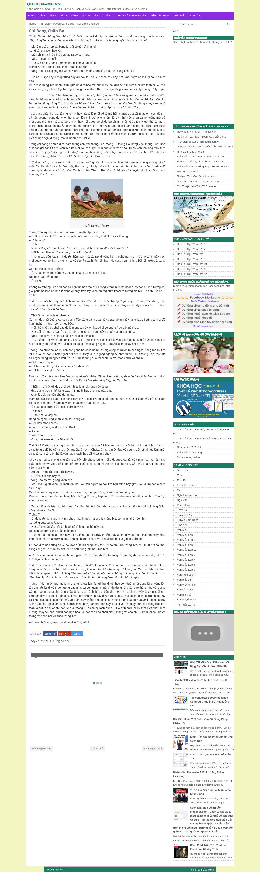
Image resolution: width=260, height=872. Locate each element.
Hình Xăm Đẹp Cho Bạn (191, 151)
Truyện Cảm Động (187, 519)
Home (31, 15)
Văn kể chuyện (185, 589)
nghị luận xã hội (186, 604)
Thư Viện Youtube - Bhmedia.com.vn (198, 141)
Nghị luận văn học (187, 495)
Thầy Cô (182, 509)
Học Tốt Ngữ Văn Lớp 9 (191, 259)
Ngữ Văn (182, 500)
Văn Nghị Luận (185, 574)
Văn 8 (63, 15)
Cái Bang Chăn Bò (46, 31)
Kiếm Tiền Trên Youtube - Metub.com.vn (200, 156)
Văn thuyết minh (186, 599)
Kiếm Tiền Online (160, 15)
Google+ (64, 634)
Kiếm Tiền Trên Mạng (189, 452)
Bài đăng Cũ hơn (153, 748)
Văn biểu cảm (185, 579)
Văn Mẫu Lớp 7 (186, 559)
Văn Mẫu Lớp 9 (186, 569)
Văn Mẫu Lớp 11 (186, 544)
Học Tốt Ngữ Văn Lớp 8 (191, 254)
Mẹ (179, 490)
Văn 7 (53, 15)
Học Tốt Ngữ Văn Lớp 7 (191, 249)
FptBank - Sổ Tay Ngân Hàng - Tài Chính (201, 161)
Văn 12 (110, 15)
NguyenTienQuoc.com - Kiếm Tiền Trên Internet (205, 146)
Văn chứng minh (186, 584)
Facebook (50, 634)
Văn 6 (42, 15)
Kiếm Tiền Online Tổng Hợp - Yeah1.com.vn (203, 166)
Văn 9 (74, 15)
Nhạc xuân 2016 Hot (189, 447)
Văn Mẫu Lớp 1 (186, 534)
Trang (211, 869)
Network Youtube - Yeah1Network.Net (199, 181)
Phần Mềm (183, 505)
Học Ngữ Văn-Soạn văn (132, 15)
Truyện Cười (184, 515)
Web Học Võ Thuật (188, 171)
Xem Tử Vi (196, 15)
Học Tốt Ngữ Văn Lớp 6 (191, 244)
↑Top (193, 869)
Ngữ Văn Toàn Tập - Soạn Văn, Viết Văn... (202, 136)
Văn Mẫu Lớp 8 (186, 564)
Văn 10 (86, 15)
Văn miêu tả (184, 594)
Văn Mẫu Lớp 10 (186, 539)
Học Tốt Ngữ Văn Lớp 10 (192, 263)
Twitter (77, 634)
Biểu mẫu (182, 470)
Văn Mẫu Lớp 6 (186, 554)
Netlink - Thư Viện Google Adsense (197, 176)
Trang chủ (97, 748)
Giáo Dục (182, 480)
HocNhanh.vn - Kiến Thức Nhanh (196, 131)
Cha (179, 475)
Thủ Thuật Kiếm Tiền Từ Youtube (196, 186)
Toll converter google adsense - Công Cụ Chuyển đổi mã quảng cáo (210, 701)
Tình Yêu (182, 524)
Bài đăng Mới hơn (41, 748)
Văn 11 (98, 15)
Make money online (188, 457)
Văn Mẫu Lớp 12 (186, 549)
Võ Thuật (180, 15)
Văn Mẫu (182, 529)
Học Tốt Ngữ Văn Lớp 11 (192, 269)
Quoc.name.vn (44, 4)
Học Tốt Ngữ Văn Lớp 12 (192, 273)
